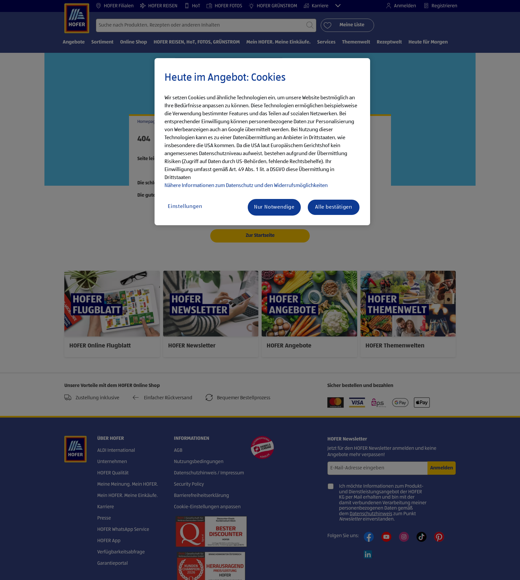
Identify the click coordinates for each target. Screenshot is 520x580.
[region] (262, 142)
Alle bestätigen (333, 207)
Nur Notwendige (274, 207)
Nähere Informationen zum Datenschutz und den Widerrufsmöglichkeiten (246, 185)
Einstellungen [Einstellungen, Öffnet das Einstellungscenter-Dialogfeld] (185, 206)
